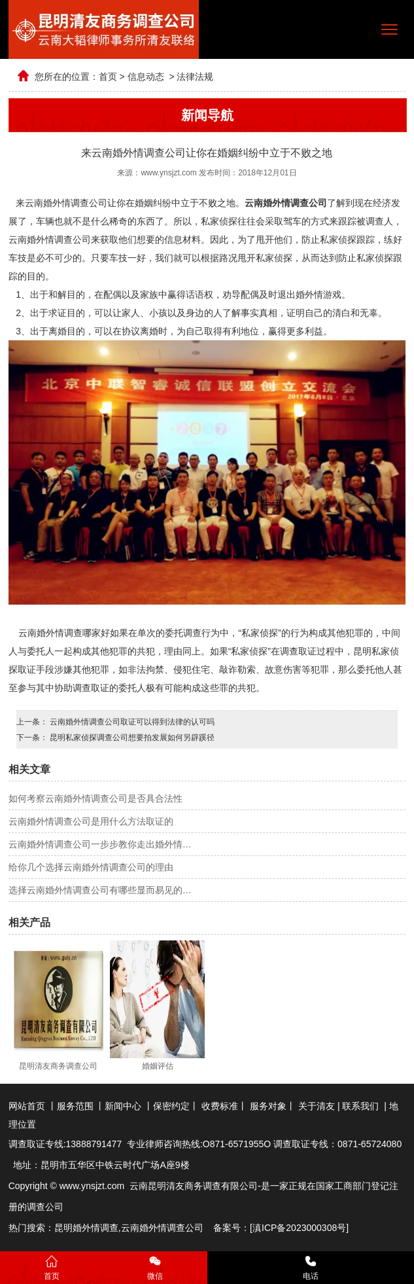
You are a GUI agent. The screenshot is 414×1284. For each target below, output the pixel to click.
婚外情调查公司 (171, 1227)
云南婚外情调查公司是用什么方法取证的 (91, 821)
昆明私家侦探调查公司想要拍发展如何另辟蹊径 (131, 737)
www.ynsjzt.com (168, 172)
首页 (108, 76)
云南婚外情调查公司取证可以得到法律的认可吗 (131, 721)
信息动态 (146, 76)
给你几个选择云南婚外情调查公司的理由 (91, 867)
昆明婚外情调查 (86, 1227)
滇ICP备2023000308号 (299, 1227)
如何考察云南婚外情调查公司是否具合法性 (95, 798)
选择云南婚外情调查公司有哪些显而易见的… (100, 890)
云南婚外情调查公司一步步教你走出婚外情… (100, 844)
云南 (130, 1227)
